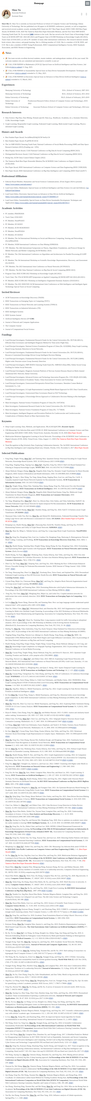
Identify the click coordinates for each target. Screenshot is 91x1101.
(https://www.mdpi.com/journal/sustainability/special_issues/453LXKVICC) (42, 203)
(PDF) (62, 461)
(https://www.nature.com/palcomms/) (18, 184)
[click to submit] (16, 67)
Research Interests (58, 3)
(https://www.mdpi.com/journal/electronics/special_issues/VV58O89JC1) (31, 197)
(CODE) (82, 670)
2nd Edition (16, 190)
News (71, 3)
